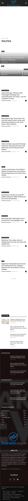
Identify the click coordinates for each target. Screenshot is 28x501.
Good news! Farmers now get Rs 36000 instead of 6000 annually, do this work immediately (13, 196)
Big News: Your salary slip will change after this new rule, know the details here (13, 242)
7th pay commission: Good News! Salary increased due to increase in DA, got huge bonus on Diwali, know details (13, 172)
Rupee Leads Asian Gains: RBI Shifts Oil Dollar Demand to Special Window (18, 328)
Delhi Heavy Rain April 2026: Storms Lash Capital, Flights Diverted (16, 343)
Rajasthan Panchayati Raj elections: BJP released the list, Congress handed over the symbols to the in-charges (13, 266)
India (3, 51)
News (3, 66)
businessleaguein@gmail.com (14, 469)
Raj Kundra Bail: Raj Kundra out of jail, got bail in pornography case (12, 219)
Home (2, 38)
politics (25, 69)
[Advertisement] (14, 21)
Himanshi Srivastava (6, 100)
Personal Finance (5, 90)
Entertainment (4, 215)
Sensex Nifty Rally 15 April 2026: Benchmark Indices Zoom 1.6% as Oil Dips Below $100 (18, 392)
